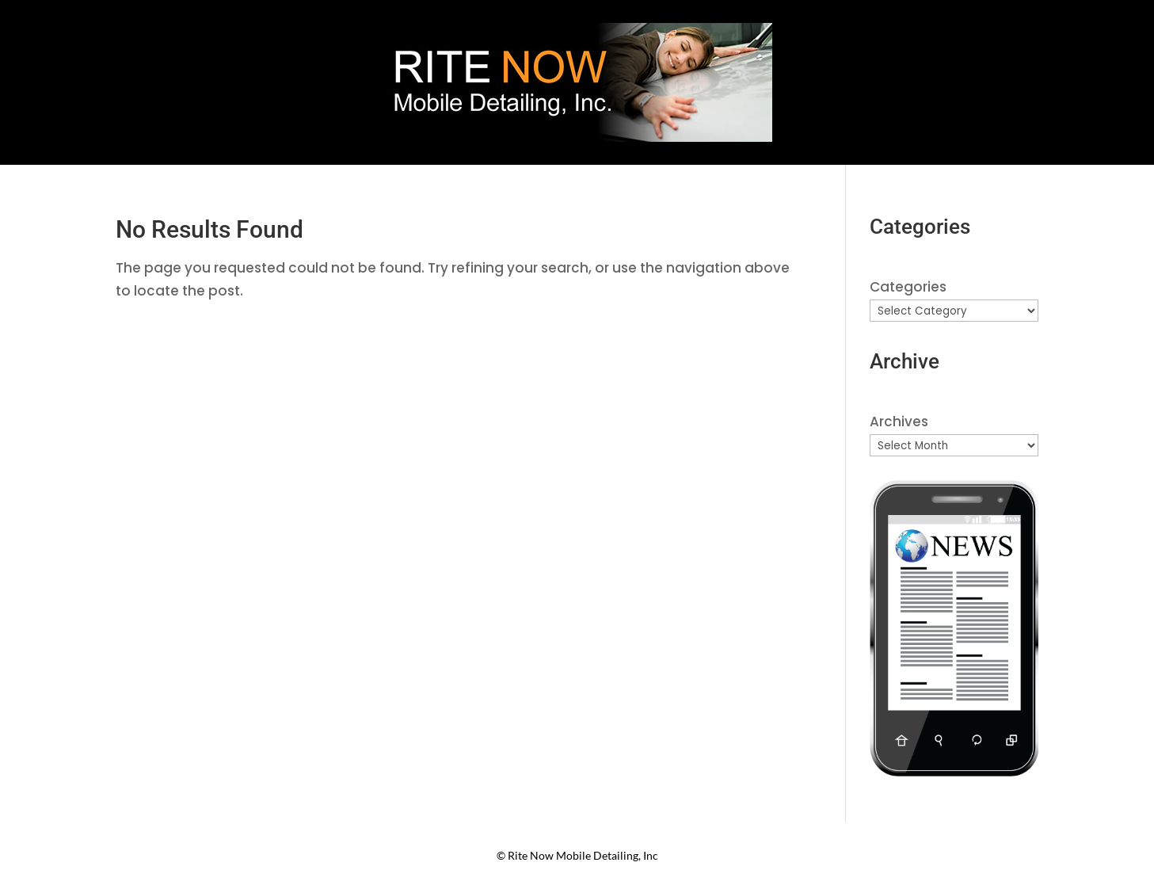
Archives (899, 421)
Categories (908, 286)
